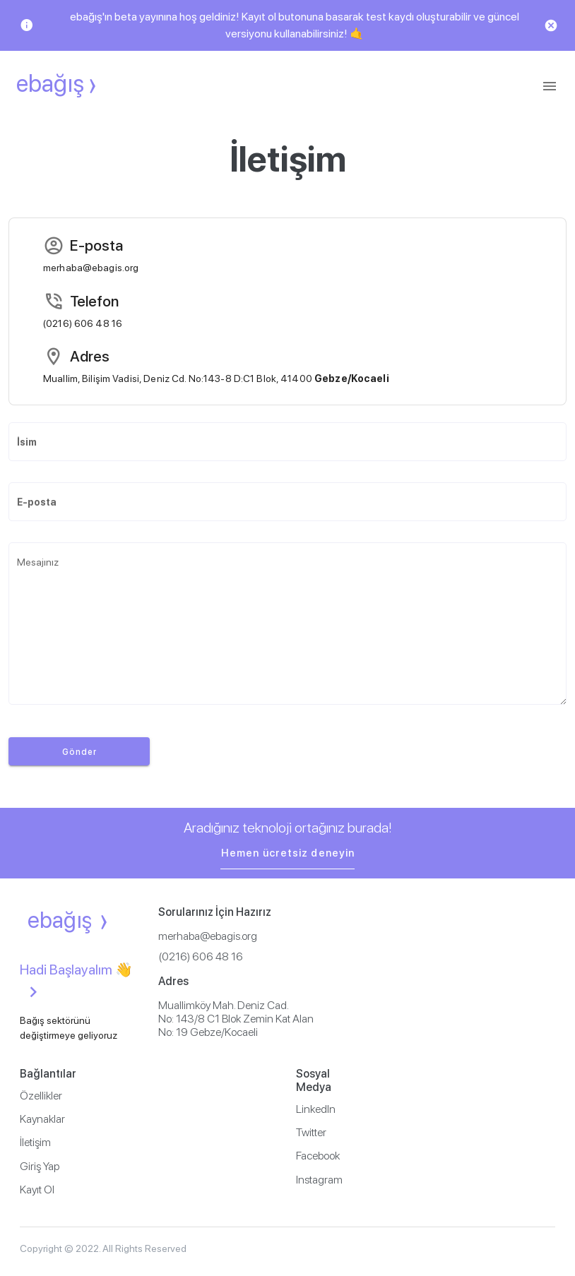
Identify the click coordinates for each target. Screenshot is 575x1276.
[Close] (551, 25)
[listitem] (149, 1095)
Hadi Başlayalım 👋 (76, 982)
